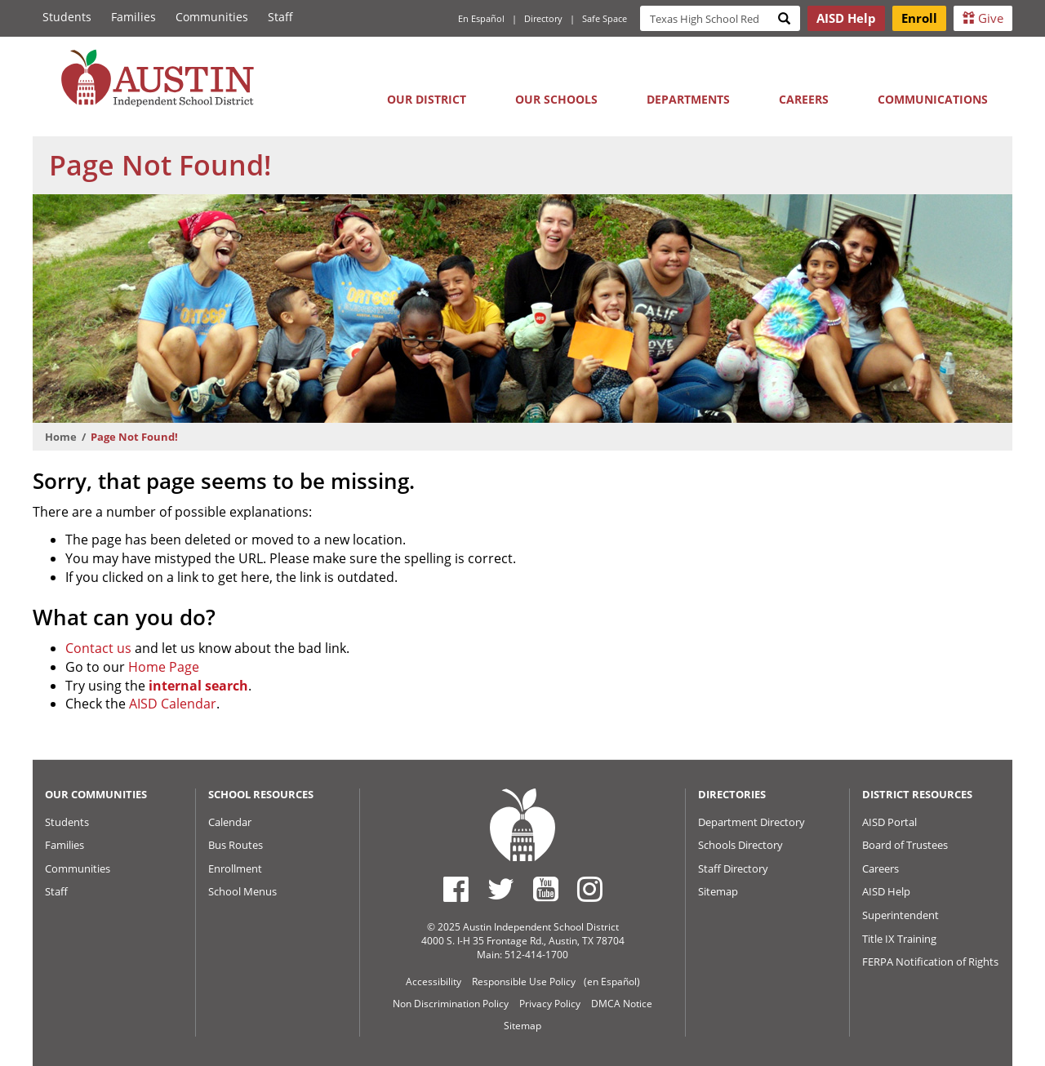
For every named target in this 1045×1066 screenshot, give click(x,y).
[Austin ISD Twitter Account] (500, 889)
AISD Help (886, 891)
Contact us (98, 648)
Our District (426, 99)
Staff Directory (733, 868)
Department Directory (751, 822)
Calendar (229, 822)
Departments (688, 99)
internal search (198, 686)
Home (61, 436)
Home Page (163, 667)
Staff (280, 16)
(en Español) (612, 981)
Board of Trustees (905, 844)
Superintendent (900, 915)
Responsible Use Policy (524, 981)
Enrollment (235, 868)
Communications (933, 99)
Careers (804, 99)
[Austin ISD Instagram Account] (590, 889)
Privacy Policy (549, 1003)
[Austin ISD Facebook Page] (456, 889)
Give (983, 18)
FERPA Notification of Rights (930, 961)
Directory (543, 18)
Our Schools (556, 99)
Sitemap (718, 891)
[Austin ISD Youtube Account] (546, 889)
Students (66, 16)
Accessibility (433, 981)
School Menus (242, 891)
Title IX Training (899, 938)
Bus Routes (235, 844)
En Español (481, 18)
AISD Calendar (172, 704)
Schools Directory (740, 844)
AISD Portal (889, 822)
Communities (212, 16)
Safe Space (604, 18)
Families (133, 16)
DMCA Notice (621, 1003)
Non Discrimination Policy (451, 1003)
